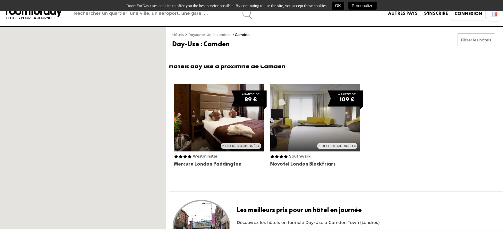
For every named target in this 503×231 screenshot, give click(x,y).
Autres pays (403, 13)
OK (338, 5)
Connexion (468, 13)
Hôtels (178, 35)
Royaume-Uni (200, 35)
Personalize (362, 5)
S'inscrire (436, 13)
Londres (224, 35)
